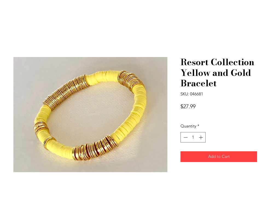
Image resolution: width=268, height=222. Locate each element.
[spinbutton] (193, 137)
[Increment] (201, 137)
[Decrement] (185, 137)
